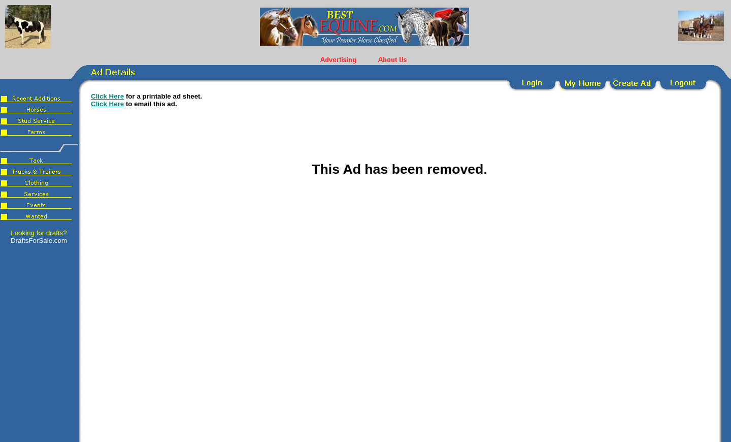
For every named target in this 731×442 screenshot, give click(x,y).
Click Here (107, 96)
